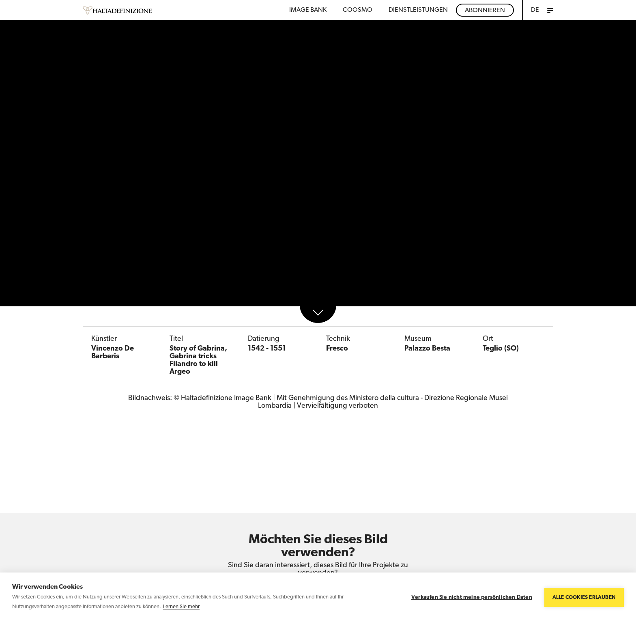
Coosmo (357, 10)
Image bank (308, 10)
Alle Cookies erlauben (584, 597)
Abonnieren (485, 10)
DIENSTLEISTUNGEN (418, 10)
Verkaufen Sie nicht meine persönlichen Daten (471, 597)
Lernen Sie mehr (181, 606)
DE (535, 10)
